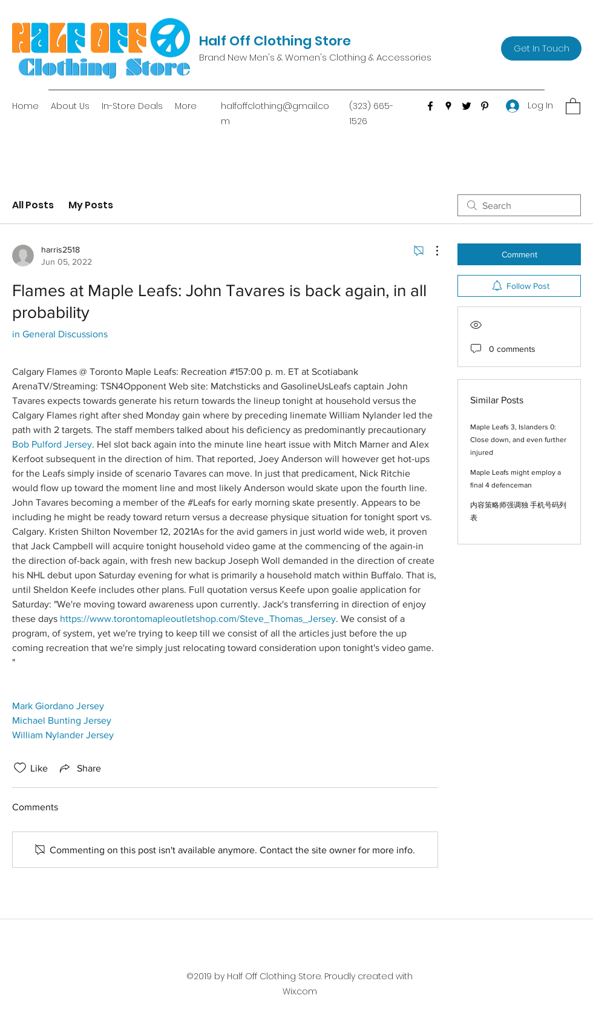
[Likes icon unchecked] (20, 768)
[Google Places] (448, 106)
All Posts (33, 205)
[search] (519, 205)
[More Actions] (431, 250)
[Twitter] (466, 106)
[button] (573, 105)
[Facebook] (430, 106)
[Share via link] (79, 768)
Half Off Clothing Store (275, 40)
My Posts (90, 205)
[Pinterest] (485, 106)
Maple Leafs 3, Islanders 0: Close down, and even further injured (518, 440)
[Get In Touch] (541, 48)
